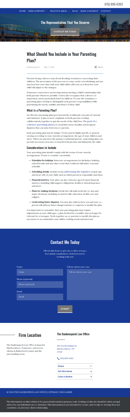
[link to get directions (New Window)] (75, 353)
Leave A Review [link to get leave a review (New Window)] (75, 381)
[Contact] (106, 15)
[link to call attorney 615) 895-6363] (113, 6)
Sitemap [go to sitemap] (53, 397)
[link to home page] (30, 6)
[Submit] (65, 313)
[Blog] (75, 15)
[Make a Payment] (89, 15)
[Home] (22, 15)
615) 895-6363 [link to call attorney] (65, 363)
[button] (46, 15)
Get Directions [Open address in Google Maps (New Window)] (75, 376)
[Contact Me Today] (65, 36)
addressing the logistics (77, 176)
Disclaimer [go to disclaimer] (66, 397)
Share (98, 71)
